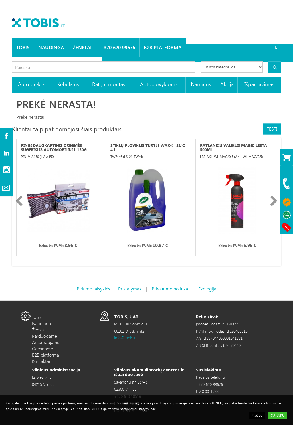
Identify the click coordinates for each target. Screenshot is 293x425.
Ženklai (82, 47)
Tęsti (272, 129)
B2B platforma (162, 47)
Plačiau (257, 415)
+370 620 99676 (117, 47)
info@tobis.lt (124, 337)
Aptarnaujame (45, 342)
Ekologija (207, 289)
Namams (201, 84)
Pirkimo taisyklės (93, 289)
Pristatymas (129, 289)
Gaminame (42, 348)
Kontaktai (41, 361)
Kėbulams (68, 84)
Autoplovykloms (159, 84)
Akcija (226, 84)
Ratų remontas (108, 84)
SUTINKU (277, 415)
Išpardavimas (259, 84)
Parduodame (44, 336)
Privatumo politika (170, 289)
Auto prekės (31, 84)
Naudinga (51, 47)
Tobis (22, 47)
